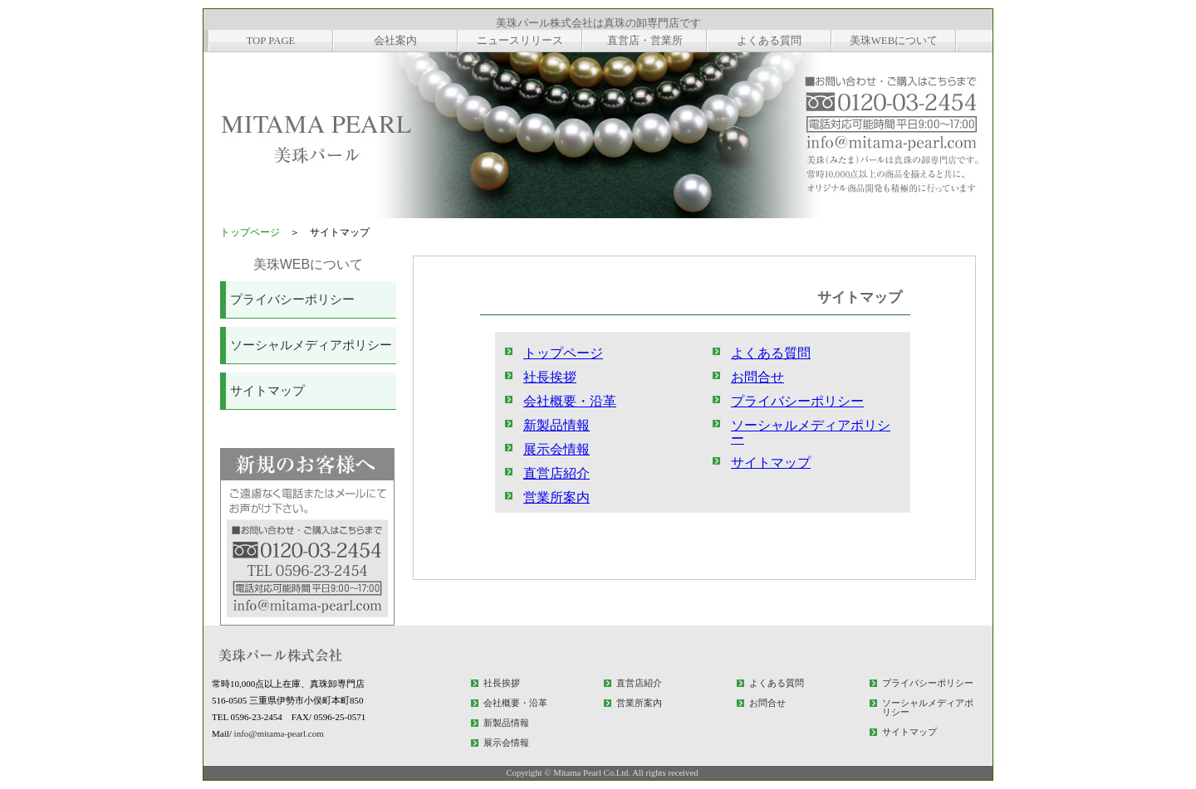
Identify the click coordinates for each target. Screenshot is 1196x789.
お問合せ (757, 377)
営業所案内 (556, 497)
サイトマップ (267, 390)
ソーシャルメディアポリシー (311, 345)
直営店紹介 (556, 473)
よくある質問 (771, 353)
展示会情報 (556, 449)
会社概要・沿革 (569, 401)
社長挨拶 (549, 377)
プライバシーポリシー (292, 299)
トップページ (250, 232)
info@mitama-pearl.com (279, 733)
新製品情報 (556, 425)
